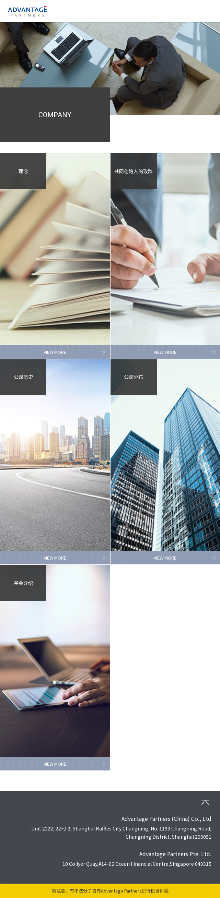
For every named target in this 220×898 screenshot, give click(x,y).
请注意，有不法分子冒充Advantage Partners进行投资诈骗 (110, 890)
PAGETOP (205, 802)
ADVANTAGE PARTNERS (27, 11)
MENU (208, 11)
